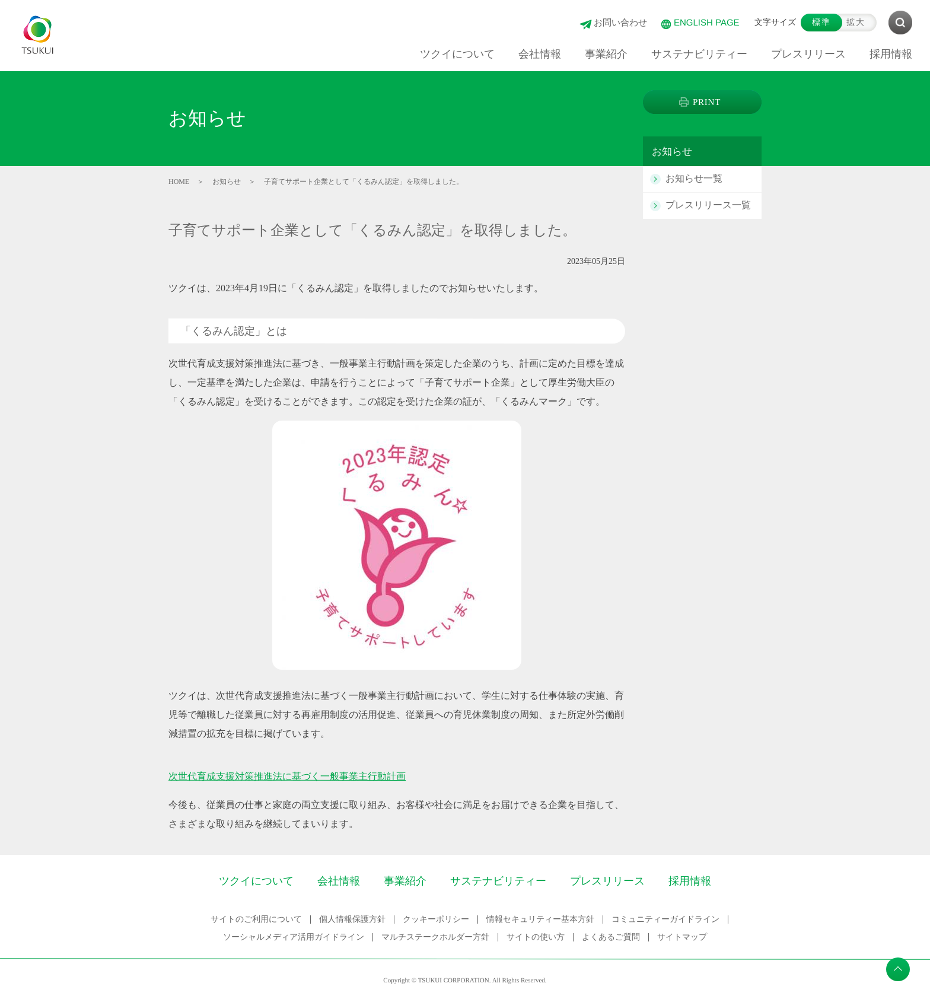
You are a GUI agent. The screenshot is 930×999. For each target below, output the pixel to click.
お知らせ (226, 181)
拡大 (855, 22)
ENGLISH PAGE (707, 22)
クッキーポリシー (435, 919)
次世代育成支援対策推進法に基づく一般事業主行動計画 (287, 776)
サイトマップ (682, 937)
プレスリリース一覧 (708, 205)
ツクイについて (256, 881)
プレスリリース (607, 881)
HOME (178, 181)
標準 (821, 22)
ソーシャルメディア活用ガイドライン (293, 937)
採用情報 (689, 881)
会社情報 (338, 881)
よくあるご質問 (611, 937)
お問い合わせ (620, 22)
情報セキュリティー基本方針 (540, 919)
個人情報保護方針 (352, 919)
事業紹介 (405, 881)
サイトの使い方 (536, 937)
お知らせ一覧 (693, 178)
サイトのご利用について (255, 919)
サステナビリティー (498, 881)
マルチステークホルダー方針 (435, 937)
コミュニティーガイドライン (665, 919)
